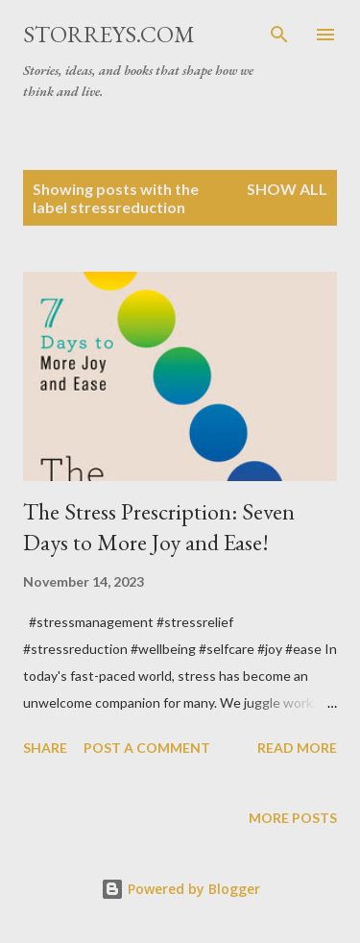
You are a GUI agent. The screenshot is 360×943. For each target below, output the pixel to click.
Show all (287, 189)
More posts (293, 818)
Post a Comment (147, 747)
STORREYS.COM (109, 34)
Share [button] (45, 747)
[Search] (279, 34)
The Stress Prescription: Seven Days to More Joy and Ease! (159, 526)
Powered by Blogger (180, 889)
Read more (297, 747)
